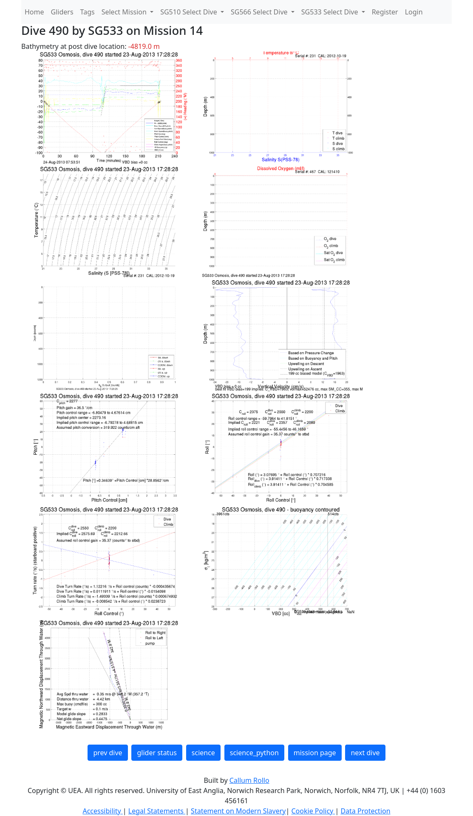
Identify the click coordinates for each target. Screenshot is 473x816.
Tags (87, 12)
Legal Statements (156, 811)
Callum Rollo (249, 780)
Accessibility (102, 811)
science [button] (203, 752)
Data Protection (365, 811)
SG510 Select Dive (189, 12)
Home (34, 12)
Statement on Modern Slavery (238, 811)
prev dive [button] (107, 752)
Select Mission (125, 12)
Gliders (62, 12)
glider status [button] (156, 752)
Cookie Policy (313, 811)
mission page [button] (315, 752)
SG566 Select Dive (260, 12)
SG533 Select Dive (330, 12)
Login (414, 12)
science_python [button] (254, 752)
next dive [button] (365, 752)
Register (385, 12)
